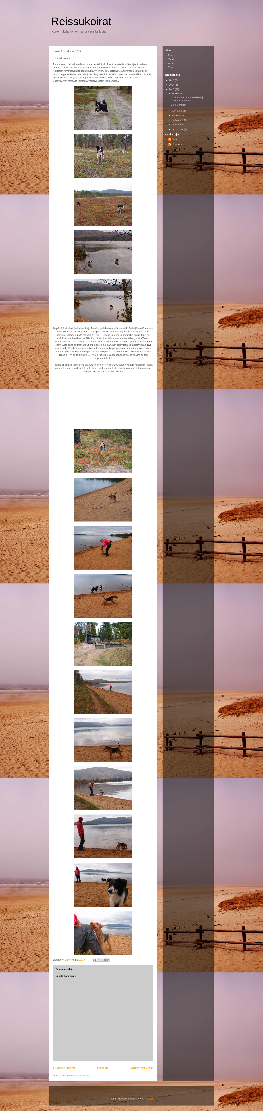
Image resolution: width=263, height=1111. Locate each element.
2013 (172, 89)
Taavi (171, 59)
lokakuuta (177, 93)
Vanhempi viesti (141, 1068)
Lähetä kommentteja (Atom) (74, 1075)
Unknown (177, 144)
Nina (174, 139)
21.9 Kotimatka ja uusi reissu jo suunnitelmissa (187, 99)
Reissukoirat (81, 21)
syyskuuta (177, 110)
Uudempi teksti (64, 1068)
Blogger (149, 1098)
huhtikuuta (178, 124)
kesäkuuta (177, 115)
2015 (172, 80)
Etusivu (102, 1068)
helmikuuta (178, 129)
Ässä (171, 63)
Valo (170, 67)
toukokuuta (178, 120)
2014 (172, 84)
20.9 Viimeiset (178, 104)
